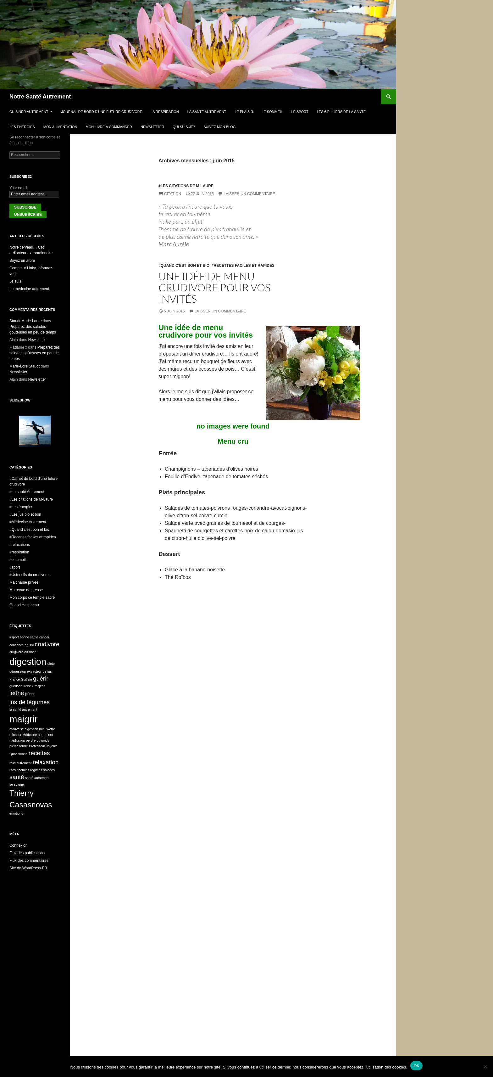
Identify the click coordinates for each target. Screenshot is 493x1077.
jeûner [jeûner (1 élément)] (30, 694)
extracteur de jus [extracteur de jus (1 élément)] (39, 671)
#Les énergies (21, 507)
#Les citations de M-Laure (185, 186)
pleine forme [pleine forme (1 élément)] (18, 746)
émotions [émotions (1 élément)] (16, 813)
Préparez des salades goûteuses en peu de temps (34, 353)
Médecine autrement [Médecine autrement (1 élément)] (37, 735)
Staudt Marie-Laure (25, 321)
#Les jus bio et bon (25, 514)
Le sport (299, 112)
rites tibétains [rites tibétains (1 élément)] (19, 770)
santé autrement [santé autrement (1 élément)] (37, 778)
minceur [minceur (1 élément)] (15, 735)
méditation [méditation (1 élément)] (17, 740)
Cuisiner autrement (28, 112)
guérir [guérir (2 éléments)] (40, 678)
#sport (14, 567)
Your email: (18, 188)
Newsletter (152, 127)
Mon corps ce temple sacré (32, 597)
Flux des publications (27, 853)
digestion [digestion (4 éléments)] (27, 661)
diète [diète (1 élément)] (51, 663)
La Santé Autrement (206, 112)
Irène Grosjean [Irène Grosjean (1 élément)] (34, 686)
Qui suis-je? (184, 127)
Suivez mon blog (219, 127)
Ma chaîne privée (23, 582)
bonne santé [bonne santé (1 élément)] (29, 637)
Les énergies (22, 127)
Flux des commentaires (28, 860)
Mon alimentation (60, 127)
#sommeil (17, 560)
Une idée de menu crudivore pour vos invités (214, 287)
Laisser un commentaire (249, 194)
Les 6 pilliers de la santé (341, 112)
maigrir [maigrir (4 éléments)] (23, 719)
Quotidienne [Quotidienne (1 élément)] (18, 754)
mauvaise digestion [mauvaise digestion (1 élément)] (23, 729)
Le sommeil (272, 112)
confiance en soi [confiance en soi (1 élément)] (21, 645)
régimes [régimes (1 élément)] (36, 770)
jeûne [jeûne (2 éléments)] (16, 693)
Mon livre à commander (109, 127)
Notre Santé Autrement (40, 96)
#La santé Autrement (26, 492)
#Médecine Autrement (27, 522)
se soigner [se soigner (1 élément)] (17, 784)
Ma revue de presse (26, 590)
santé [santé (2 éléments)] (16, 777)
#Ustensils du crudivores (30, 575)
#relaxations (19, 544)
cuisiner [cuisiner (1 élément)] (30, 652)
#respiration (19, 552)
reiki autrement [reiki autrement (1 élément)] (20, 763)
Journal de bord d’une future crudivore (101, 112)
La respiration (165, 112)
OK (416, 1065)
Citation (172, 194)
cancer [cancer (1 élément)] (44, 637)
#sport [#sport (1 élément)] (14, 637)
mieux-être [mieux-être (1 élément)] (47, 729)
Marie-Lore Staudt (24, 366)
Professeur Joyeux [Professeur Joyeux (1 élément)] (43, 746)
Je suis (15, 281)
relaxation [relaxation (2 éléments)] (46, 762)
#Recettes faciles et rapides (243, 265)
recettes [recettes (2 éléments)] (39, 753)
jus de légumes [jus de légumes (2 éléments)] (29, 702)
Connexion (18, 845)
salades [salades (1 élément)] (49, 770)
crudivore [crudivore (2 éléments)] (47, 644)
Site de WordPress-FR (28, 868)
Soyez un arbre (22, 260)
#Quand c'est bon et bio (183, 265)
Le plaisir (244, 112)
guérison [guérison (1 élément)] (15, 686)
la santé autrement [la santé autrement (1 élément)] (23, 709)
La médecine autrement (29, 289)
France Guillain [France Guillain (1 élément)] (20, 679)
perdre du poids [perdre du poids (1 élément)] (37, 740)
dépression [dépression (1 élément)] (17, 671)
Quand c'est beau (24, 605)
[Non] (485, 1066)
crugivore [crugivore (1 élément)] (16, 652)
